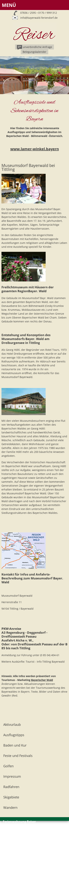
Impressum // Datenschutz (19, 844)
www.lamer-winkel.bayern (34, 148)
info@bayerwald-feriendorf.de (39, 17)
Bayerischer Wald (42, 680)
